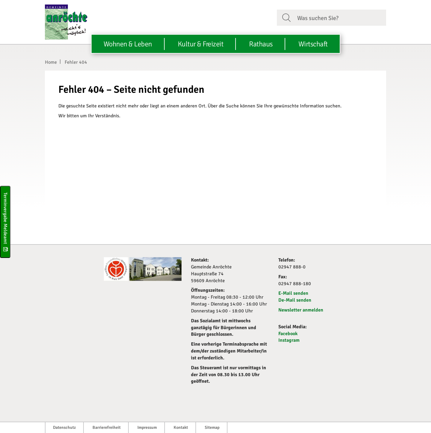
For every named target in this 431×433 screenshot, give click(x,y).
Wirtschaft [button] (313, 43)
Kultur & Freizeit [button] (201, 43)
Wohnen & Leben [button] (128, 43)
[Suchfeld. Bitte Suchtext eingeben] (339, 17)
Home (51, 62)
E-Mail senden (293, 293)
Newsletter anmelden (300, 310)
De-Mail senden (294, 300)
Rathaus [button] (261, 43)
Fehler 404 (76, 62)
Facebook (288, 334)
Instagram (289, 340)
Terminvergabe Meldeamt (5, 221)
